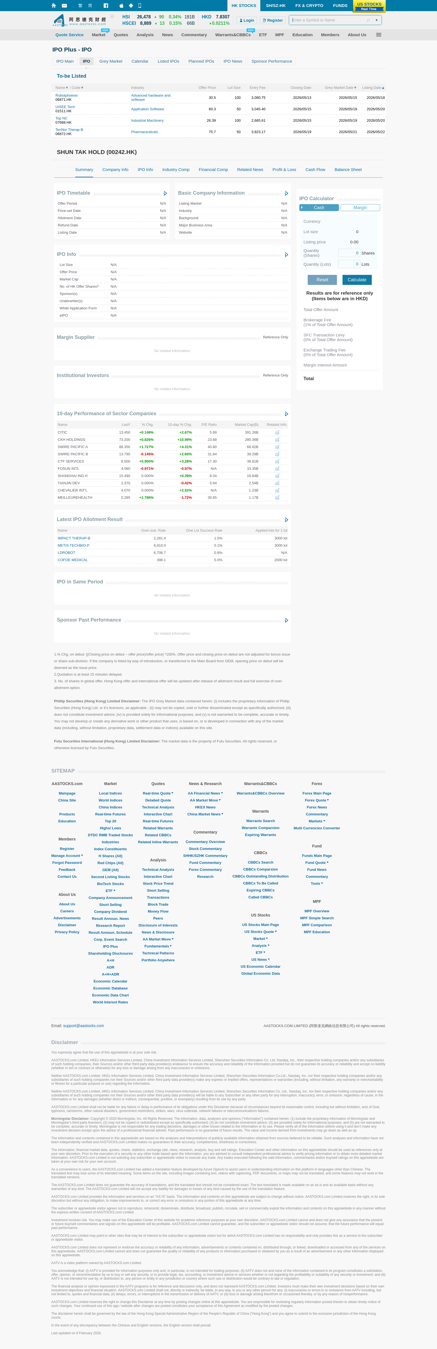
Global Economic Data (260, 973)
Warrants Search (260, 821)
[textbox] (335, 20)
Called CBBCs (260, 897)
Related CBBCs (158, 835)
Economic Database (110, 988)
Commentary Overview (205, 842)
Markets (317, 821)
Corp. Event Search (110, 939)
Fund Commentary (205, 863)
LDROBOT (66, 553)
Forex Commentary (205, 869)
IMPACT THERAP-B (74, 538)
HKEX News (205, 807)
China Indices (110, 807)
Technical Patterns (158, 953)
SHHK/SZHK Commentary (205, 856)
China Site (67, 800)
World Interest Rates (110, 1002)
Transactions (158, 897)
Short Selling (110, 905)
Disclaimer (67, 925)
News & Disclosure (158, 932)
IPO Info (66, 254)
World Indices (110, 800)
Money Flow (158, 911)
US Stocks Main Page (260, 925)
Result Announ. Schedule (110, 932)
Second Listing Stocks (110, 877)
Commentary (317, 814)
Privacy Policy (67, 932)
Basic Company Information (211, 193)
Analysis (260, 946)
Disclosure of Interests (158, 925)
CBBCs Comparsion (260, 869)
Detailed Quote (158, 800)
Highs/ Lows (110, 828)
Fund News (317, 869)
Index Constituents (110, 849)
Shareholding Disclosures (110, 953)
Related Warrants (158, 828)
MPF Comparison (317, 925)
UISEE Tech (65, 107)
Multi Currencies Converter (317, 828)
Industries (110, 842)
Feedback (67, 869)
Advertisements (67, 918)
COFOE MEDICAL (73, 560)
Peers (158, 918)
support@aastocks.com (83, 1025)
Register (67, 849)
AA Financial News (205, 793)
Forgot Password (67, 863)
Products (67, 814)
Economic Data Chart (110, 995)
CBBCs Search (260, 862)
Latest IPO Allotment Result (90, 519)
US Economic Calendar (260, 966)
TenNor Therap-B (69, 130)
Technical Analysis (158, 807)
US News (260, 959)
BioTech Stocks (110, 884)
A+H (110, 960)
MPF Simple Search (317, 918)
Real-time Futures (110, 814)
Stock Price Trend (158, 883)
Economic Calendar (110, 981)
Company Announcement (110, 898)
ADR (110, 967)
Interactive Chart (158, 814)
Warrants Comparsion (260, 828)
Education (67, 821)
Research (205, 876)
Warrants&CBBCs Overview (260, 793)
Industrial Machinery (147, 120)
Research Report (110, 925)
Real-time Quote (158, 793)
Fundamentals (158, 946)
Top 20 (110, 821)
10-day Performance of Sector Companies (106, 413)
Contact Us (67, 876)
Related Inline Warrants (158, 842)
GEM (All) (110, 870)
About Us (67, 904)
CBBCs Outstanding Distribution (260, 876)
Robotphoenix (66, 95)
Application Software (147, 109)
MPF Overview (317, 911)
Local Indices (110, 793)
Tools (317, 883)
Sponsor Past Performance (89, 620)
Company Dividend (110, 912)
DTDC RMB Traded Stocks (110, 835)
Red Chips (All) (110, 863)
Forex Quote (317, 800)
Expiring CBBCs (261, 890)
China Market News (205, 814)
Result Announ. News (110, 919)
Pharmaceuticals (144, 132)
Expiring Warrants (260, 835)
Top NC (61, 118)
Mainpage (67, 793)
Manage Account (67, 856)
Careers (67, 911)
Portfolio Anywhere (158, 960)
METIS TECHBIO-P (73, 545)
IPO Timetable (73, 193)
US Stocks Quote (260, 932)
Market (260, 939)
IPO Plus (110, 946)
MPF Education (317, 932)
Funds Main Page (317, 856)
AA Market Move (158, 939)
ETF (110, 891)
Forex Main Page (317, 793)
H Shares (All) (110, 856)
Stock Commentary (205, 849)
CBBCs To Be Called (260, 883)
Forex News (317, 807)
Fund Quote (317, 863)
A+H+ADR (110, 974)
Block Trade (158, 904)
